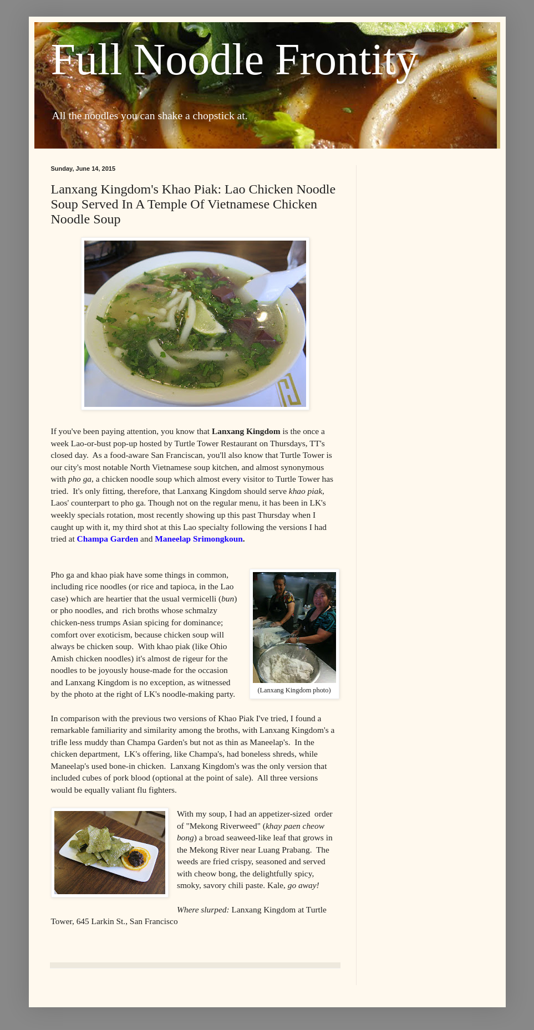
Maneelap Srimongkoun (199, 538)
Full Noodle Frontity (234, 59)
